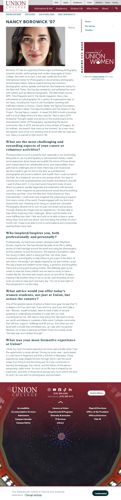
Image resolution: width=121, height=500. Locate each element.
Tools (89, 2)
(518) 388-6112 (66, 396)
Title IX (97, 419)
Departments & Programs (60, 412)
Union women (98, 76)
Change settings (33, 495)
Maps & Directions (97, 408)
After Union (92, 8)
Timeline (89, 30)
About (105, 8)
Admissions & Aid (43, 8)
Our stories (90, 26)
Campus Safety (23, 423)
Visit (56, 2)
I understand (101, 493)
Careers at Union (60, 408)
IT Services (60, 419)
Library (60, 423)
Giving (115, 2)
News (107, 2)
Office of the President (98, 412)
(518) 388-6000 (60, 393)
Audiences (77, 2)
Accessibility (23, 408)
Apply (65, 2)
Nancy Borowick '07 (66, 14)
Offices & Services (97, 415)
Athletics (99, 2)
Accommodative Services (23, 412)
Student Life (77, 8)
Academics (61, 8)
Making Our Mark (13, 14)
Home (88, 21)
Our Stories (30, 14)
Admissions (23, 415)
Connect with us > (96, 393)
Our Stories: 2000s (46, 14)
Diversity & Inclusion (60, 415)
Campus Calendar (23, 419)
